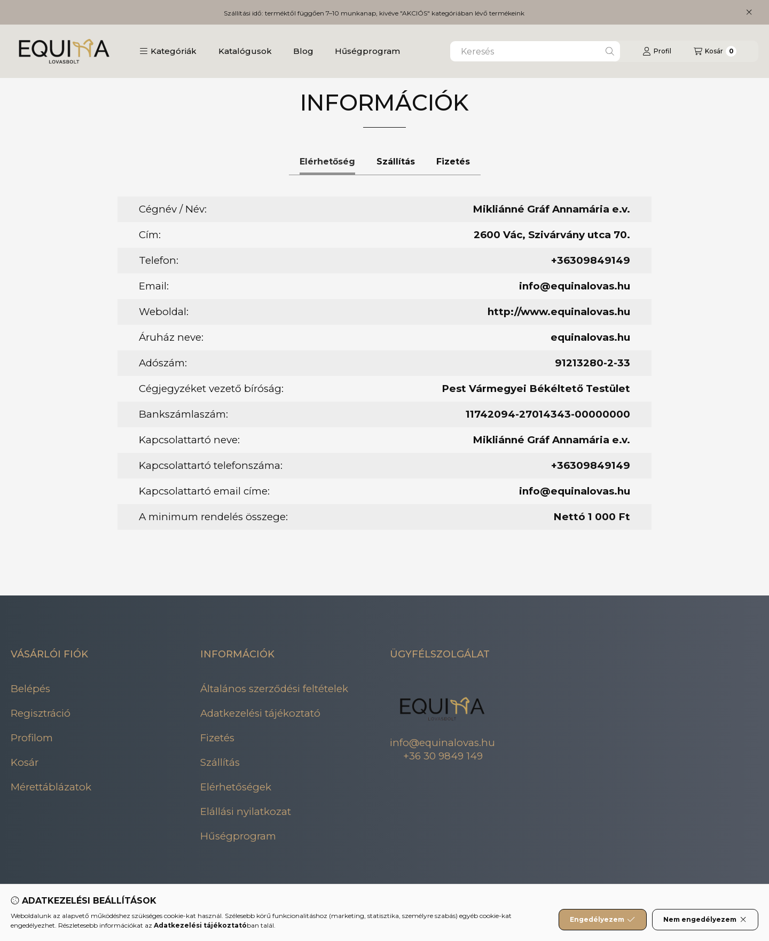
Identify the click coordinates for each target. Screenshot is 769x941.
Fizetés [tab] (453, 161)
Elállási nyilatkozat (245, 811)
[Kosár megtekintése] (715, 51)
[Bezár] (749, 12)
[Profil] (657, 51)
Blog (303, 51)
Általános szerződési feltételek (274, 689)
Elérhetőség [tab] (327, 161)
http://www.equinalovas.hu (559, 311)
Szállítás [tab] (395, 161)
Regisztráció (40, 713)
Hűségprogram (367, 51)
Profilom (32, 738)
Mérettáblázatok (51, 787)
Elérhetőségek (235, 787)
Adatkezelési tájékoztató (260, 713)
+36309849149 (590, 260)
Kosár (24, 762)
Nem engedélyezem (705, 919)
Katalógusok (245, 51)
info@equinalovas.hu (574, 286)
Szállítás (220, 762)
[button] (168, 51)
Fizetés (217, 738)
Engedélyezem (602, 919)
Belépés (30, 689)
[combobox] (535, 51)
